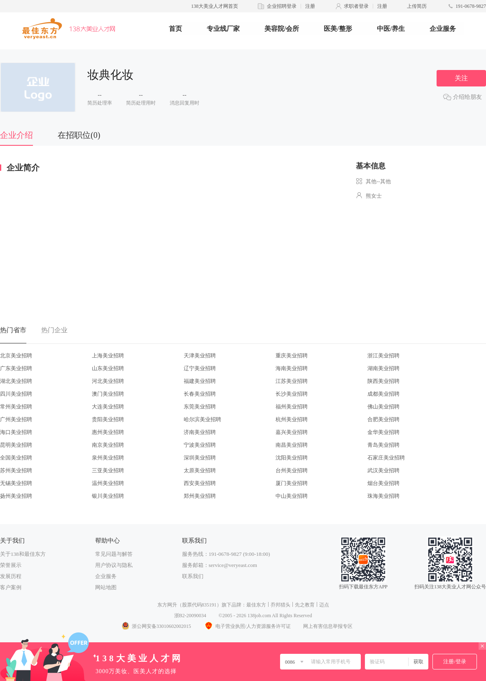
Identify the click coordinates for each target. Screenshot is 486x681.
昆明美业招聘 (16, 445)
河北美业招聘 (108, 381)
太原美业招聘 (200, 470)
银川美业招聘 (108, 496)
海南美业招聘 (292, 368)
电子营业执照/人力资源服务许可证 (247, 626)
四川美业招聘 (16, 394)
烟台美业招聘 (383, 483)
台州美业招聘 (292, 470)
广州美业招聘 (16, 419)
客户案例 (10, 587)
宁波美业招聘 (200, 445)
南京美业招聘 (108, 445)
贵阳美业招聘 (108, 419)
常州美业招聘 (16, 406)
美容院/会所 (281, 28)
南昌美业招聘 (292, 445)
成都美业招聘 (383, 394)
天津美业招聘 (200, 355)
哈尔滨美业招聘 (202, 419)
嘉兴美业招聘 (292, 432)
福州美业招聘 (292, 406)
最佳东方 (256, 605)
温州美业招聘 (108, 483)
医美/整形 (338, 28)
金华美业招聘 (383, 432)
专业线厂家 (223, 28)
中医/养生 (391, 28)
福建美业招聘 (200, 381)
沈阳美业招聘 (292, 458)
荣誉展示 (10, 565)
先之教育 (305, 605)
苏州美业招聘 (16, 470)
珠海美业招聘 (383, 496)
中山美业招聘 (292, 496)
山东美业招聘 (108, 368)
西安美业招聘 (200, 483)
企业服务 (443, 28)
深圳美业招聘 (200, 458)
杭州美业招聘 (292, 419)
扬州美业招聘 (16, 496)
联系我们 (192, 576)
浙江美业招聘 (383, 355)
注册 (310, 6)
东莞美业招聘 (200, 406)
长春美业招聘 (200, 394)
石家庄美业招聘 (386, 458)
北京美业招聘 (16, 355)
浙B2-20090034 (190, 615)
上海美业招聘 (108, 355)
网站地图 (106, 587)
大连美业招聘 (108, 406)
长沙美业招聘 (292, 394)
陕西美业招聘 (383, 381)
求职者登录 (356, 6)
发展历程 (10, 576)
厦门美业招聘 (292, 483)
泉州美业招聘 (108, 458)
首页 (175, 28)
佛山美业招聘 (383, 406)
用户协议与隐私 (114, 565)
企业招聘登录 (282, 6)
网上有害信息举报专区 (328, 626)
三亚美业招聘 (108, 470)
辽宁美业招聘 (200, 368)
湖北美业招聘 (16, 381)
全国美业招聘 (16, 458)
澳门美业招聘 (108, 394)
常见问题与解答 (114, 554)
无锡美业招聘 (16, 483)
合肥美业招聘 (383, 419)
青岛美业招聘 (383, 445)
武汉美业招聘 (383, 470)
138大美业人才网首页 (214, 6)
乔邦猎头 (280, 605)
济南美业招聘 (200, 432)
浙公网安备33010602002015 (156, 626)
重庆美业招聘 (292, 355)
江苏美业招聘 (292, 381)
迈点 (324, 605)
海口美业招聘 (16, 432)
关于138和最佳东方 (23, 554)
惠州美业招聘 (108, 432)
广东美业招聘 (16, 368)
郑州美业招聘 (200, 496)
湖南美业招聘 (383, 368)
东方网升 (167, 605)
